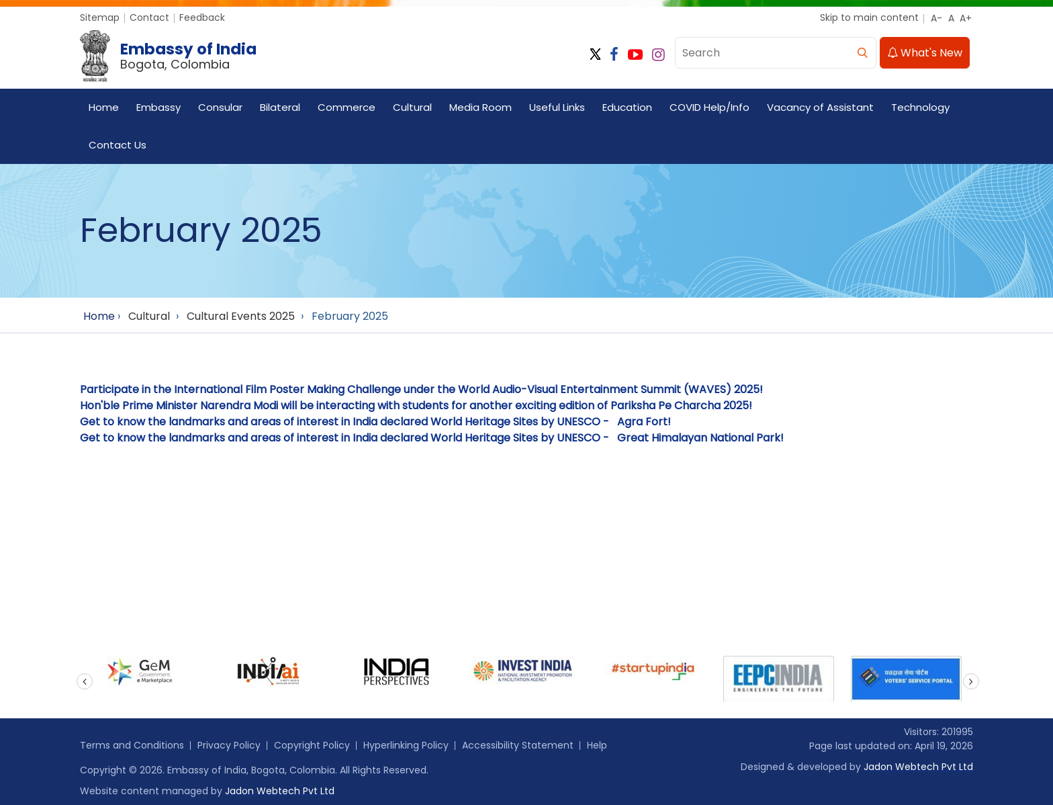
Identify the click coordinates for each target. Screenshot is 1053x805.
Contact (149, 17)
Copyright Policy (312, 745)
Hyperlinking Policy (406, 745)
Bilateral (280, 107)
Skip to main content (869, 17)
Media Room (480, 107)
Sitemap (100, 17)
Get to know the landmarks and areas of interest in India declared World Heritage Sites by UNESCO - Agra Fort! (375, 421)
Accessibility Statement (518, 745)
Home (104, 107)
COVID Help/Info (709, 107)
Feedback (202, 17)
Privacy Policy (229, 745)
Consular (220, 107)
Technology (920, 107)
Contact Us (117, 145)
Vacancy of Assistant (820, 107)
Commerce (346, 107)
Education (627, 107)
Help (597, 745)
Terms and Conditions (132, 745)
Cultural (412, 107)
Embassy (158, 107)
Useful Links (557, 107)
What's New (924, 52)
